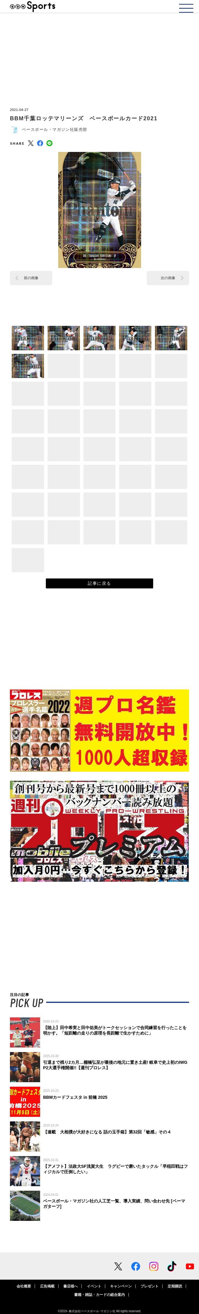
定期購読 (175, 1286)
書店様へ (70, 1286)
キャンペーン (121, 1286)
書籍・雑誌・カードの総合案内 (99, 1295)
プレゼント (150, 1286)
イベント (94, 1286)
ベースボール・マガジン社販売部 (54, 129)
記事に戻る (99, 583)
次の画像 (168, 278)
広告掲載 (47, 1286)
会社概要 (24, 1286)
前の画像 (31, 278)
